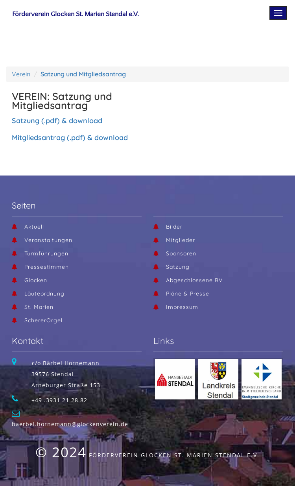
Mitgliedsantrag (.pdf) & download (70, 137)
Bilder (174, 226)
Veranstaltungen (48, 240)
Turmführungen (46, 253)
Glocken (35, 280)
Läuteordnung (44, 293)
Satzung (178, 266)
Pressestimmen (46, 266)
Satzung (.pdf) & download (57, 120)
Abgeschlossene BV (194, 280)
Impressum (182, 306)
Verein (21, 74)
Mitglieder (180, 240)
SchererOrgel (43, 320)
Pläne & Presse (187, 293)
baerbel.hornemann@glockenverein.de (70, 424)
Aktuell (34, 226)
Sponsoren (181, 253)
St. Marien (38, 306)
